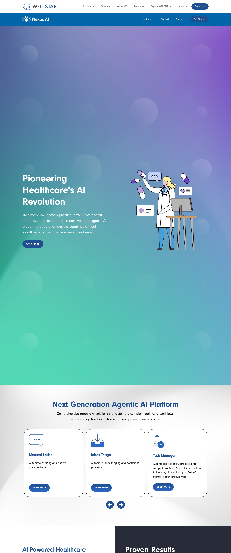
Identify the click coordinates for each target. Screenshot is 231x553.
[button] (110, 505)
